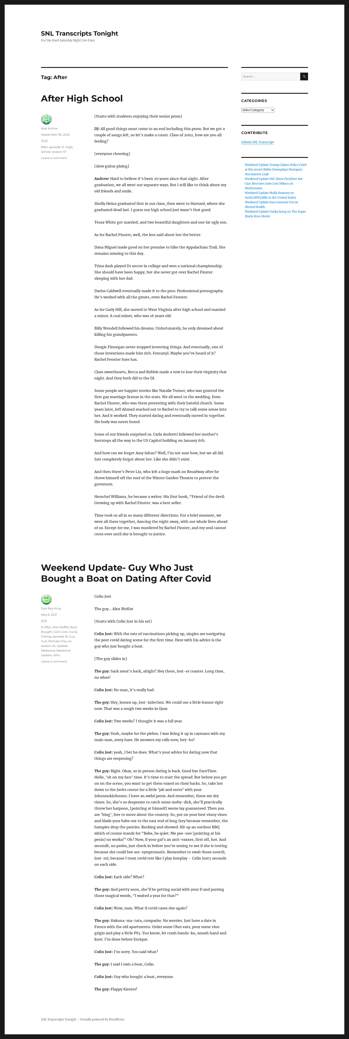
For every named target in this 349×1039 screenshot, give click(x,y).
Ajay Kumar (49, 128)
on (69, 641)
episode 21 (56, 147)
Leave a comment (54, 158)
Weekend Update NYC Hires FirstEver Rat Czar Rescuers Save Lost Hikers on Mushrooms (273, 183)
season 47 (59, 151)
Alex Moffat (61, 627)
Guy (72, 636)
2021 (44, 621)
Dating (46, 636)
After (44, 147)
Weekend (48, 650)
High (69, 147)
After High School (82, 98)
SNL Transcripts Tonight (79, 33)
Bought (46, 632)
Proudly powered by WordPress (102, 1019)
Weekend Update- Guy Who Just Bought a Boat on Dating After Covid (126, 573)
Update (62, 646)
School (46, 151)
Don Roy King (51, 608)
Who (56, 655)
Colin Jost (60, 632)
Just (44, 641)
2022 (44, 141)
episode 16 (60, 636)
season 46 (48, 646)
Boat (73, 627)
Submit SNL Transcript (257, 142)
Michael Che (57, 641)
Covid (73, 632)
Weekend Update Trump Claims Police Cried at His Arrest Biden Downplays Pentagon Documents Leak (275, 169)
